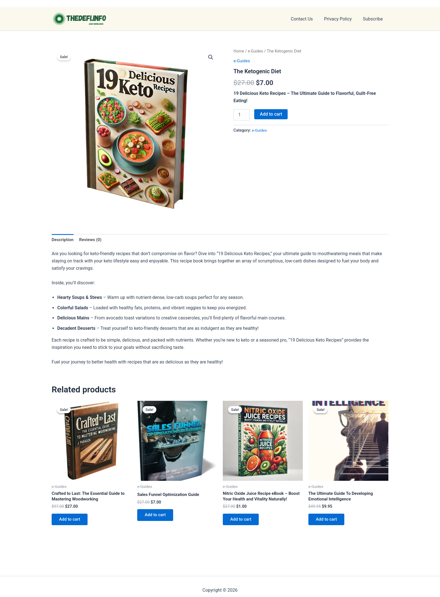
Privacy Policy (341, 19)
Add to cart (271, 114)
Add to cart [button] (71, 521)
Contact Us (307, 19)
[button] (210, 57)
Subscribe (374, 19)
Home (239, 51)
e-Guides (256, 51)
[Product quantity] (241, 114)
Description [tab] (63, 240)
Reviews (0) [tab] (92, 240)
